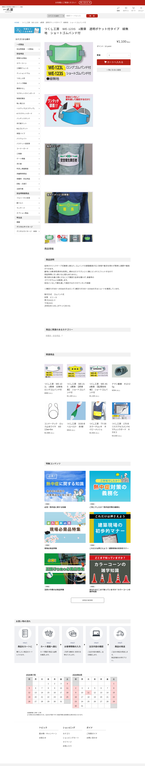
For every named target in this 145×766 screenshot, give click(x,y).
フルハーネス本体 (23, 198)
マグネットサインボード (26, 93)
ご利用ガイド (92, 734)
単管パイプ (21, 134)
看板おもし (21, 88)
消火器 (19, 164)
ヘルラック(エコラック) (25, 108)
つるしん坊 (21, 78)
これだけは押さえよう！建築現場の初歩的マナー (109, 548)
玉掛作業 (20, 189)
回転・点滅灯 (22, 184)
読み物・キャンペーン (48, 734)
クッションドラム (23, 73)
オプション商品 (22, 213)
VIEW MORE (87, 600)
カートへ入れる (113, 62)
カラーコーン (22, 63)
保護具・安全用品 (53, 336)
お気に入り (67, 746)
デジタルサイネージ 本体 (27, 231)
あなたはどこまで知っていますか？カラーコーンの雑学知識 (109, 591)
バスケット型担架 (23, 144)
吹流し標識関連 (22, 169)
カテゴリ (66, 734)
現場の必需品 (22, 58)
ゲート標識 (21, 159)
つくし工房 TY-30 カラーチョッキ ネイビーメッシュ (98, 427)
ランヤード (21, 208)
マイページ (67, 742)
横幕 (18, 222)
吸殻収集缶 (21, 98)
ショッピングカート (71, 738)
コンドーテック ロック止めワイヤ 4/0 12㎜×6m (53, 427)
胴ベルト (20, 203)
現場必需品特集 (50, 548)
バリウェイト (22, 139)
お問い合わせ (92, 738)
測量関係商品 (22, 174)
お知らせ (42, 738)
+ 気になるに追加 (114, 70)
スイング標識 (22, 83)
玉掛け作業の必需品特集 (54, 590)
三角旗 (19, 154)
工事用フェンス (22, 68)
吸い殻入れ (21, 103)
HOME (16, 22)
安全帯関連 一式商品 (25, 49)
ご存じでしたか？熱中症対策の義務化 (104, 507)
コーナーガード (22, 149)
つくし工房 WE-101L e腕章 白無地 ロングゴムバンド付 (54, 387)
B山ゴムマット (22, 129)
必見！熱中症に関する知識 (55, 507)
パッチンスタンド (23, 118)
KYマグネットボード (24, 113)
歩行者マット (22, 123)
